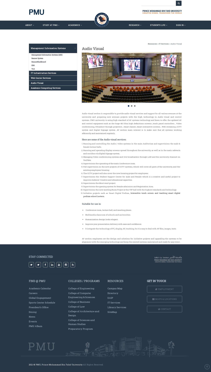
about (29, 25)
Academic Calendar (40, 288)
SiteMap (112, 312)
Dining (33, 312)
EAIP (110, 297)
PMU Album (35, 326)
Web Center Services (41, 78)
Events (33, 321)
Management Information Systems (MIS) (46, 55)
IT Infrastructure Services (43, 73)
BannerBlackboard (38, 62)
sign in (181, 25)
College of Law (76, 306)
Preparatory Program (80, 328)
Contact (164, 309)
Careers (33, 293)
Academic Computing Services (46, 88)
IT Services (164, 44)
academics (75, 25)
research (135, 25)
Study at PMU (51, 25)
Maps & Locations (164, 299)
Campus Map (115, 288)
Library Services (117, 307)
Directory (113, 293)
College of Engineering (81, 288)
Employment (164, 289)
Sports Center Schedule (42, 302)
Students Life (158, 25)
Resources (152, 44)
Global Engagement (40, 297)
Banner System (37, 58)
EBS (33, 65)
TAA (33, 69)
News (32, 316)
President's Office (38, 307)
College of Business (79, 301)
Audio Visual (37, 83)
